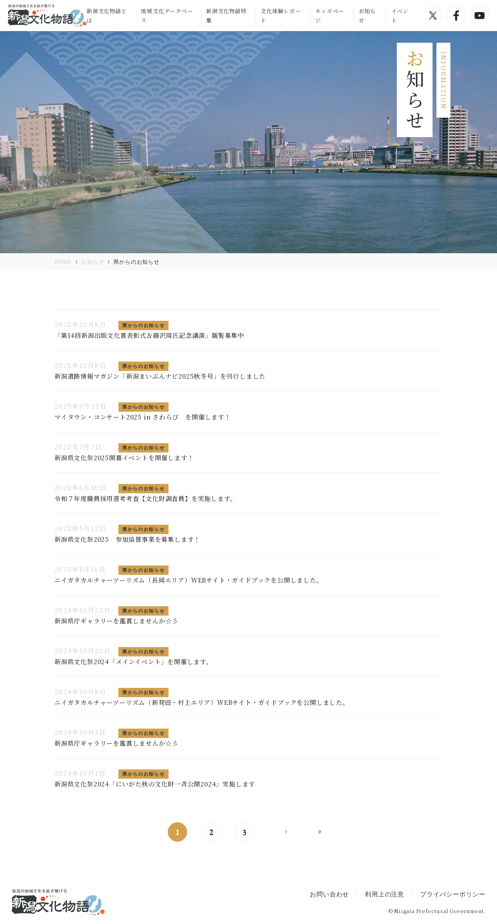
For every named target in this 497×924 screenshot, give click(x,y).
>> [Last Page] (319, 832)
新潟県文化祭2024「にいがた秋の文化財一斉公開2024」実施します (154, 784)
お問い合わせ (329, 894)
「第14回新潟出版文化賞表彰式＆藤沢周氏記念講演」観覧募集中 (149, 335)
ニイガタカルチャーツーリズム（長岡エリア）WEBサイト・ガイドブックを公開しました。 (188, 580)
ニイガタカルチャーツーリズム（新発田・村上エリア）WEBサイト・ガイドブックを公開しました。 (201, 702)
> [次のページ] (286, 832)
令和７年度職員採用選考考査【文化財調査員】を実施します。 (145, 498)
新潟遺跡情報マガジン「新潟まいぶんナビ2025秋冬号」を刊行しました (160, 376)
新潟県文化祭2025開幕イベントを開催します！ (124, 457)
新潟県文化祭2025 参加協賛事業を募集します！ (127, 539)
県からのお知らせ (143, 325)
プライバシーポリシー (452, 894)
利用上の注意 (384, 894)
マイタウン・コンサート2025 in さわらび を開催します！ (142, 416)
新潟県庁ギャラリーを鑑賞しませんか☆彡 (116, 620)
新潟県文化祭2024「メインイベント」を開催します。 (133, 661)
